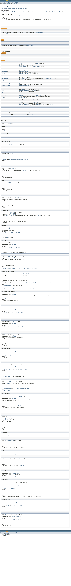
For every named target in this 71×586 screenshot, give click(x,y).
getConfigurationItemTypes (23, 71)
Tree (10, 549)
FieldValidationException (26, 283)
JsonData (3, 78)
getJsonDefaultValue (22, 78)
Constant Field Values (5, 134)
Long (3, 76)
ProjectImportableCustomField (5, 11)
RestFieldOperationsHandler (6, 87)
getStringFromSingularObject (23, 91)
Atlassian (6, 552)
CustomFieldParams (33, 93)
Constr (7, 3)
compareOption (21, 66)
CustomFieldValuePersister (23, 56)
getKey (40, 111)
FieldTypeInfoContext (19, 474)
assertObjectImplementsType (6, 111)
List (2, 71)
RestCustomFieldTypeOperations (13, 12)
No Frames (12, 2)
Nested (3, 3)
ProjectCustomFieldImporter (9, 456)
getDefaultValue (21, 73)
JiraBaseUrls (53, 56)
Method (9, 3)
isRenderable (63, 111)
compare (20, 64)
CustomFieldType (12, 11)
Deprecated (13, 549)
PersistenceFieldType (7, 42)
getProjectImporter (6, 460)
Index (16, 549)
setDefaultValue (21, 104)
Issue (30, 67)
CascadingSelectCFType (5, 56)
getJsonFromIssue (21, 80)
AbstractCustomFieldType (8, 15)
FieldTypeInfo (6, 474)
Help (17, 549)
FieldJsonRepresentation (5, 80)
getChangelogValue (21, 69)
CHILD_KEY (20, 43)
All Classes (16, 2)
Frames (9, 2)
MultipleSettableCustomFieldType (40, 11)
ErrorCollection (38, 107)
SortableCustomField (55, 11)
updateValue (4, 256)
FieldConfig (38, 64)
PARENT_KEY (20, 44)
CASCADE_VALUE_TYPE (22, 42)
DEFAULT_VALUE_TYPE (5, 47)
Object (3, 63)
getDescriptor (32, 111)
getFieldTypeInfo (5, 479)
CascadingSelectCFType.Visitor (23, 31)
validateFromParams (22, 107)
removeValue (20, 102)
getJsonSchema (21, 82)
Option (23, 8)
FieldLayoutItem (48, 80)
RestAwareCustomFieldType (5, 12)
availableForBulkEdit (14, 111)
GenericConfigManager (40, 56)
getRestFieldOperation (22, 87)
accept (20, 63)
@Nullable (3, 317)
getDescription (27, 111)
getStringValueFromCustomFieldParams (24, 93)
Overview (1, 549)
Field (5, 3)
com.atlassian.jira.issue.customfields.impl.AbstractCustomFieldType (10, 8)
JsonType (3, 82)
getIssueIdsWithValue (22, 76)
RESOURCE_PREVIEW (11, 47)
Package (4, 549)
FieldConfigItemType (6, 71)
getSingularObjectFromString (23, 89)
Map (20, 8)
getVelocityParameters (22, 98)
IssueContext (27, 78)
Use (8, 549)
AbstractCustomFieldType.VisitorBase (7, 34)
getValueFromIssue (5, 271)
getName (43, 111)
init (59, 111)
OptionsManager (11, 56)
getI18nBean (37, 111)
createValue (20, 67)
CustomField (24, 67)
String (21, 8)
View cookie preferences (3, 553)
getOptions (4, 193)
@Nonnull (8, 236)
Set (2, 76)
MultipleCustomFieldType (25, 11)
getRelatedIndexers (48, 111)
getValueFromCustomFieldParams (7, 287)
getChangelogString (21, 111)
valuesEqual (3, 112)
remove (20, 100)
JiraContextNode (10, 188)
